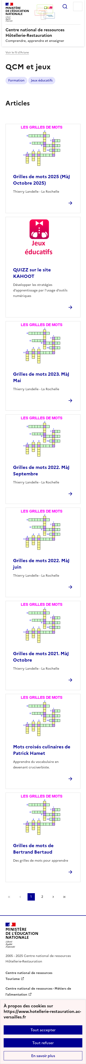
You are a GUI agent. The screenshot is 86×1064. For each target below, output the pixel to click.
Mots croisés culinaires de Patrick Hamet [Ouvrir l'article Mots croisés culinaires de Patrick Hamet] (41, 750)
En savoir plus (43, 1055)
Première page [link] (9, 897)
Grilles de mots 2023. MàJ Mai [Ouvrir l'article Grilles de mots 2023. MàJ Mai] (41, 377)
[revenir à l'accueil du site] (43, 32)
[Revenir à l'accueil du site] (22, 935)
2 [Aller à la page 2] (42, 896)
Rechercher (64, 6)
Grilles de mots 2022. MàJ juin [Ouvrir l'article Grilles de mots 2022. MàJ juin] (41, 563)
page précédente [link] (20, 897)
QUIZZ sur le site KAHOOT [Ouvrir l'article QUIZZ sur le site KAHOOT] (32, 273)
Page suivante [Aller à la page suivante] (53, 897)
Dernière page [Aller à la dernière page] (64, 897)
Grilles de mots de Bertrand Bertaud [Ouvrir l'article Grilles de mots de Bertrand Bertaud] (33, 848)
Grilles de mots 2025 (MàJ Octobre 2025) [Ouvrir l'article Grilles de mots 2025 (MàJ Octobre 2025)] (41, 179)
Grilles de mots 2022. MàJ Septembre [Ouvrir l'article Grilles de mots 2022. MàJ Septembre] (41, 470)
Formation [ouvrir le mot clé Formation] (16, 80)
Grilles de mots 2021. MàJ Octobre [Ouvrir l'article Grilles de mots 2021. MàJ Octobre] (41, 656)
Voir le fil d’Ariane (17, 52)
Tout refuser (43, 1043)
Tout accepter (43, 1030)
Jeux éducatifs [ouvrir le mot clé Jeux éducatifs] (42, 80)
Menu (77, 6)
